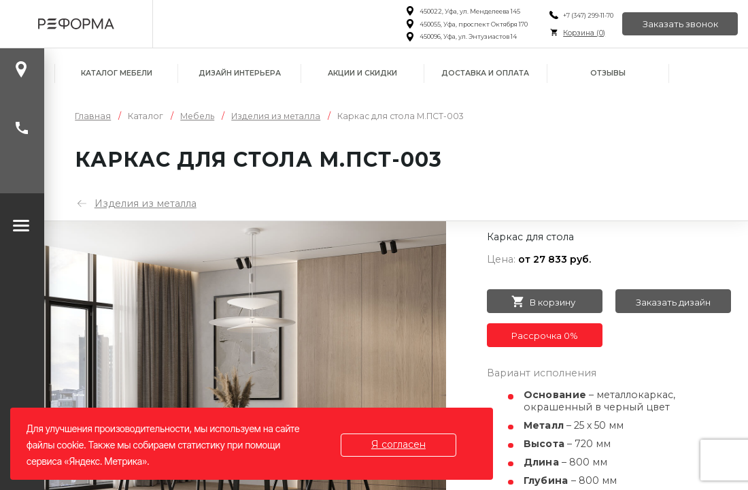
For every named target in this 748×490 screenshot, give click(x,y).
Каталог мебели (116, 73)
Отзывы (608, 73)
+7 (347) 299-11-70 (588, 15)
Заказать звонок (680, 23)
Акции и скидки (362, 73)
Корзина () (584, 33)
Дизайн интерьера (240, 73)
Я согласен (398, 444)
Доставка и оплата (485, 73)
